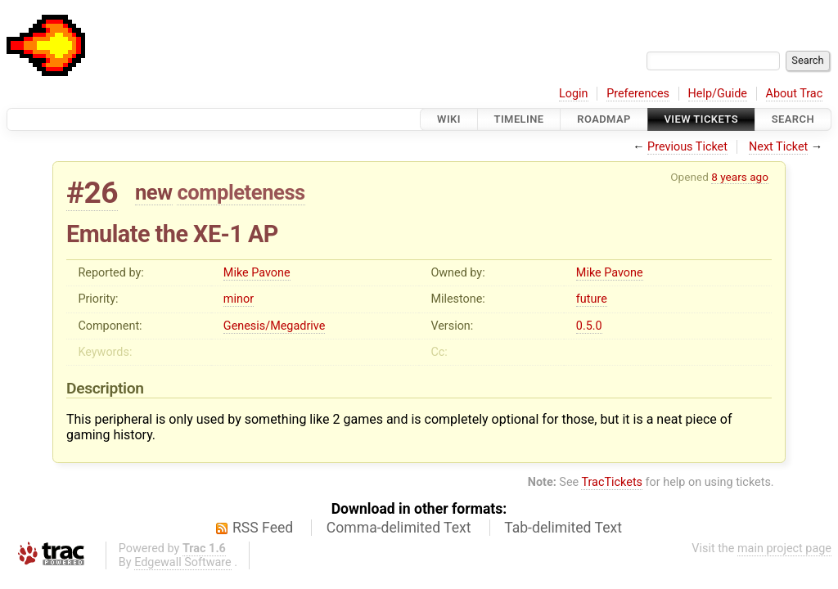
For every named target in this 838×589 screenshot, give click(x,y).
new (154, 192)
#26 (92, 192)
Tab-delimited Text (563, 527)
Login (573, 94)
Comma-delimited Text (399, 527)
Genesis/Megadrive (274, 326)
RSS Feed (262, 527)
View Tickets (701, 119)
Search (793, 119)
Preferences (637, 94)
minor (238, 299)
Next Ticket (778, 147)
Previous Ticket (687, 147)
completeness (240, 192)
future (591, 299)
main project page (784, 548)
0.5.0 (589, 326)
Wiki (449, 119)
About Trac (794, 94)
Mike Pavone (257, 273)
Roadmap (604, 119)
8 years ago (739, 176)
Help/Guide (717, 94)
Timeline (519, 119)
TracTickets (611, 482)
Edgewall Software (183, 562)
